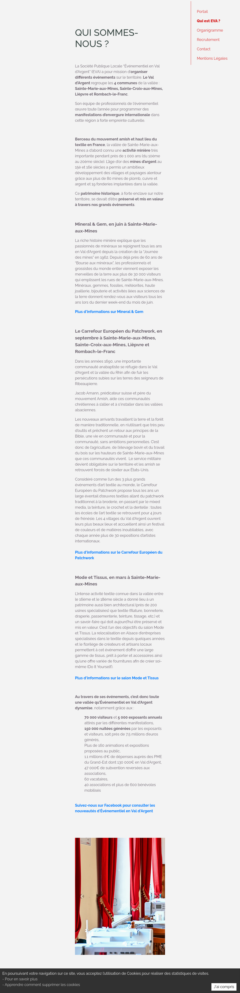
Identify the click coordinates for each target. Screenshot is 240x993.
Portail (202, 11)
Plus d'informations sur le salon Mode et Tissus (117, 678)
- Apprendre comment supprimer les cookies (41, 984)
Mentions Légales (212, 58)
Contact (203, 49)
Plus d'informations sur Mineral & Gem (109, 311)
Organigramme (210, 30)
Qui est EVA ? (208, 21)
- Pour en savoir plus (20, 979)
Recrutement (208, 39)
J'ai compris (224, 987)
